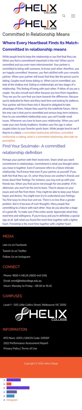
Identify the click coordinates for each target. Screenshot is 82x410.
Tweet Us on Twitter (15, 250)
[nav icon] (73, 16)
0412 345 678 (14, 379)
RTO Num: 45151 (13, 337)
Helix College (51, 363)
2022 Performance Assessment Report (26, 343)
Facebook (12, 391)
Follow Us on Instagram (16, 256)
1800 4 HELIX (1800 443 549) (29, 275)
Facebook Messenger (18, 387)
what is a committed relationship (45, 136)
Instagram (12, 399)
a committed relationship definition (41, 132)
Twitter (11, 395)
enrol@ (15, 280)
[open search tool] (63, 15)
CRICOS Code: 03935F (37, 337)
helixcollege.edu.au (31, 280)
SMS (9, 383)
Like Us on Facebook (15, 244)
